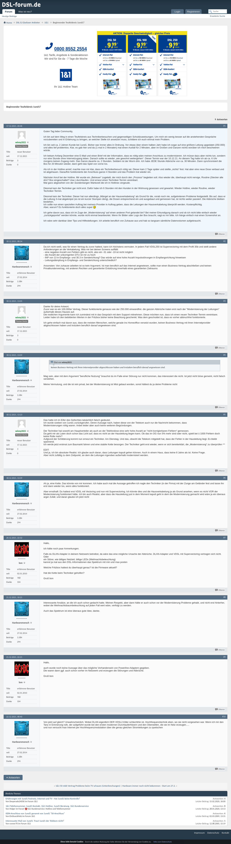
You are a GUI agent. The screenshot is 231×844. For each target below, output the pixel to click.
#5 (224, 414)
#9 (224, 657)
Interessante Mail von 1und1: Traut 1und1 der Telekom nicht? (35, 820)
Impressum (199, 832)
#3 (224, 301)
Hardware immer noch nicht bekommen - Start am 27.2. (148, 785)
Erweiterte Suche (217, 16)
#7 (224, 537)
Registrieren (193, 11)
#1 (224, 126)
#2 (224, 241)
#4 (224, 355)
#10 (224, 716)
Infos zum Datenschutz (163, 842)
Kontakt (225, 832)
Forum (8, 11)
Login (177, 11)
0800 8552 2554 (70, 48)
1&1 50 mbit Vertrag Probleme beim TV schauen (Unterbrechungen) (88, 785)
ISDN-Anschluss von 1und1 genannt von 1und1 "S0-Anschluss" (35, 813)
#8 (224, 597)
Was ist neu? (25, 11)
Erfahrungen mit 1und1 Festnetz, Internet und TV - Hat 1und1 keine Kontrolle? (43, 798)
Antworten (13, 777)
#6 (224, 478)
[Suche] (217, 11)
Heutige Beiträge (9, 16)
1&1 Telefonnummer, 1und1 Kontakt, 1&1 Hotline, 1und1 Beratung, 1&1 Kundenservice (47, 806)
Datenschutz (213, 832)
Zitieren (220, 234)
